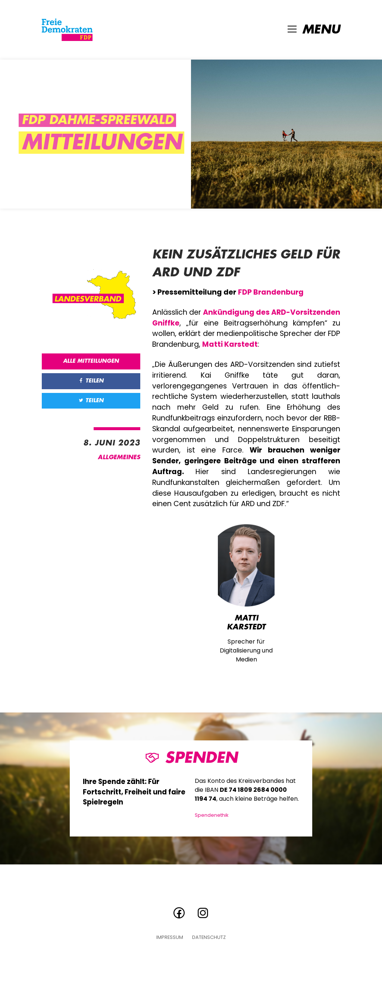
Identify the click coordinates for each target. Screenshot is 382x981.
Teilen (91, 381)
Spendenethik (211, 815)
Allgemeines (119, 457)
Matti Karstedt (230, 344)
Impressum (169, 937)
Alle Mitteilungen (91, 361)
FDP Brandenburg (271, 292)
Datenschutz (209, 937)
